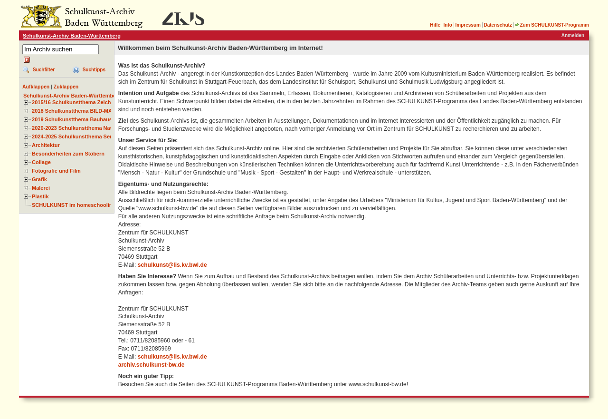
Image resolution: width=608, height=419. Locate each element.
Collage (41, 162)
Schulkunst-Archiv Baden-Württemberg (72, 36)
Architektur (46, 145)
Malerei (41, 188)
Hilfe (435, 25)
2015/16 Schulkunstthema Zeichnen (76, 102)
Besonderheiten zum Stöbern (68, 153)
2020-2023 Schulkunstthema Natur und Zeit (85, 128)
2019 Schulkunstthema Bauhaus (72, 119)
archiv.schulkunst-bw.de (151, 364)
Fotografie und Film (56, 171)
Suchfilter (44, 69)
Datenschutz (498, 25)
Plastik (40, 196)
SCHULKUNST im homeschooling (73, 205)
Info (448, 25)
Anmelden (572, 35)
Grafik (39, 179)
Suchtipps (94, 69)
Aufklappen (35, 86)
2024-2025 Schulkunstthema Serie (74, 136)
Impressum (467, 25)
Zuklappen (66, 86)
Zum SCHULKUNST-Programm (552, 25)
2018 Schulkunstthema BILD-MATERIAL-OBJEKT (92, 111)
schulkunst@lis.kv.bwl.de (172, 265)
